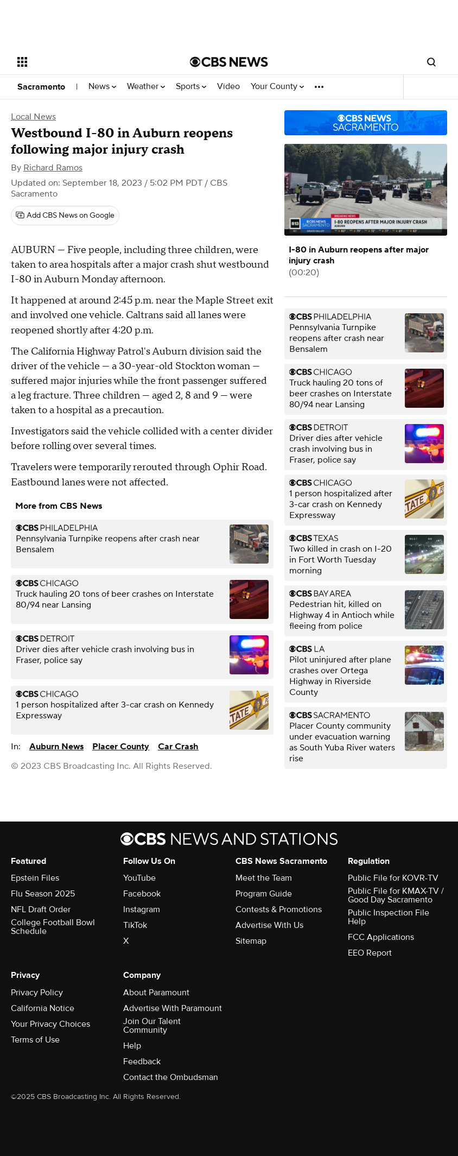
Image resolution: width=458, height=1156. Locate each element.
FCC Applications (381, 937)
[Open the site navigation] (87, 62)
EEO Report (370, 953)
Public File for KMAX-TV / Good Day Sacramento (396, 895)
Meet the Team (264, 878)
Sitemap (251, 941)
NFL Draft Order (41, 909)
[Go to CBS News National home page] (229, 61)
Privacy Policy (37, 992)
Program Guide (264, 893)
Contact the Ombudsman (170, 1077)
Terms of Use (35, 1039)
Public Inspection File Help (388, 917)
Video (228, 86)
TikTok (135, 925)
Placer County (120, 746)
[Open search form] (431, 62)
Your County (277, 86)
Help (132, 1045)
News (102, 86)
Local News (33, 116)
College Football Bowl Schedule (53, 927)
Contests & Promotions (279, 909)
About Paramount (156, 992)
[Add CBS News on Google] (65, 215)
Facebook (142, 893)
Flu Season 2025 (43, 893)
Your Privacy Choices (50, 1024)
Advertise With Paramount (172, 1008)
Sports (191, 86)
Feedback (142, 1061)
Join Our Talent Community (152, 1025)
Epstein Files (35, 878)
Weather (146, 86)
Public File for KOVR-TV (393, 878)
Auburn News (56, 746)
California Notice (42, 1008)
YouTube (139, 878)
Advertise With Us (269, 925)
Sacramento (41, 86)
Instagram (141, 909)
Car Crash (178, 746)
